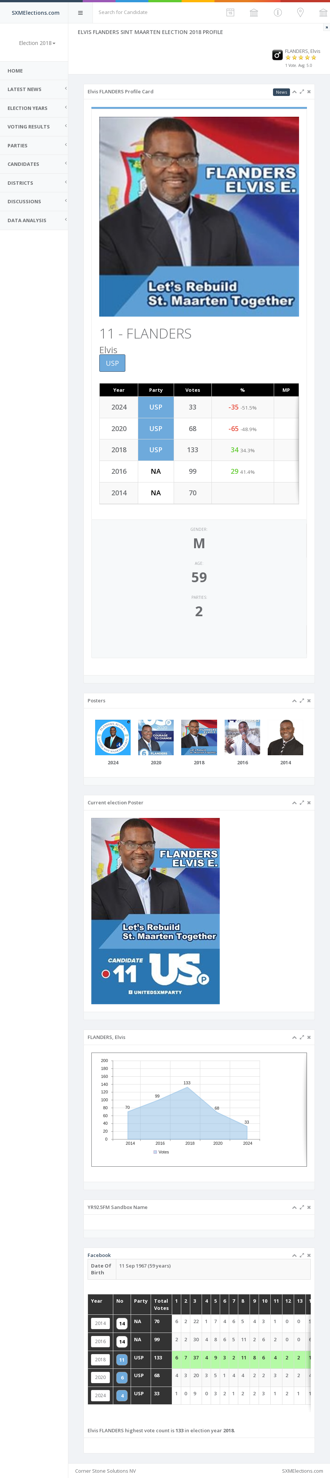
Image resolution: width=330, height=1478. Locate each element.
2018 (134, 1356)
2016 (134, 1344)
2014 (134, 1333)
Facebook (133, 1287)
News (281, 92)
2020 (134, 1368)
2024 (134, 1380)
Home (15, 70)
